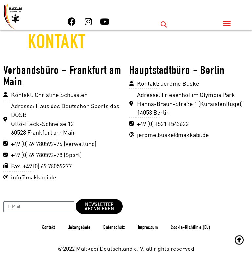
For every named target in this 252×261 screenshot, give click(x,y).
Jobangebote (79, 228)
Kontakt (48, 228)
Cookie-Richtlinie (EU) (190, 228)
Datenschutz (114, 228)
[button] (163, 24)
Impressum (148, 228)
